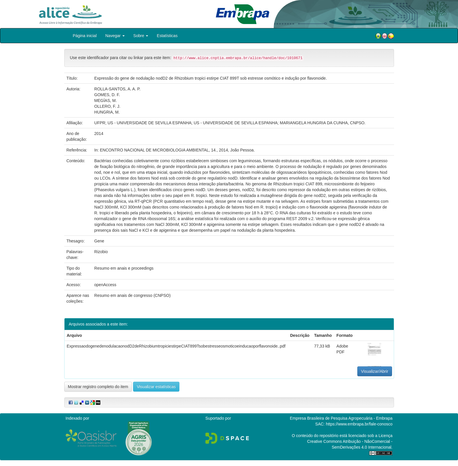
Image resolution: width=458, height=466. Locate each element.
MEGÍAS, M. (105, 100)
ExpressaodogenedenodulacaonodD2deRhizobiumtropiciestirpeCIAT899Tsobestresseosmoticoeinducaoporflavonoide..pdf (176, 346)
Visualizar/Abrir (374, 371)
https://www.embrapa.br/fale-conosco (359, 424)
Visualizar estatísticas (156, 386)
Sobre (140, 35)
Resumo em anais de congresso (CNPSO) (132, 295)
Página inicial (85, 35)
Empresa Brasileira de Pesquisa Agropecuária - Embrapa (341, 418)
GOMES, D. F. (107, 94)
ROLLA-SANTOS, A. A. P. (117, 89)
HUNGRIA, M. (107, 112)
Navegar (115, 35)
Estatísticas (167, 35)
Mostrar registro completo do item (98, 386)
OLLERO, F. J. (107, 106)
